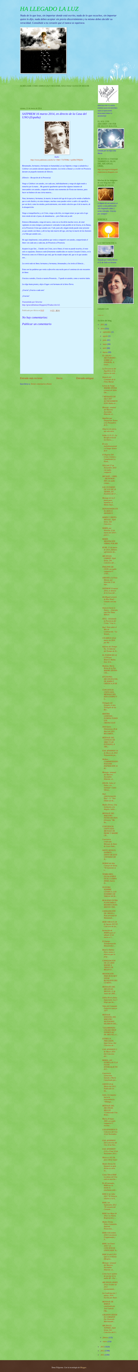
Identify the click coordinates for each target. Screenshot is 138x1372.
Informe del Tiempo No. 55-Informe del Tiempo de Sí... (110, 649)
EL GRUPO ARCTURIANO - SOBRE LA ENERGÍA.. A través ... (109, 360)
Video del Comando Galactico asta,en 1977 (109, 1008)
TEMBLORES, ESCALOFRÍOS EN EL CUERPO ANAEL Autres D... (109, 878)
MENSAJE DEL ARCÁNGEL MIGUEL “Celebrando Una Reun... (109, 1110)
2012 (103, 1351)
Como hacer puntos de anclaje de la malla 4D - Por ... (109, 1276)
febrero (106, 1338)
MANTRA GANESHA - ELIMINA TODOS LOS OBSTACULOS (110, 718)
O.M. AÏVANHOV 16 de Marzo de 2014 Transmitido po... (110, 753)
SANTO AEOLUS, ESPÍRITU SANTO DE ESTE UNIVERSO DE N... (109, 854)
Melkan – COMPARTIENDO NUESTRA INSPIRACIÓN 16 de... (110, 763)
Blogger (83, 1367)
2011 (103, 1355)
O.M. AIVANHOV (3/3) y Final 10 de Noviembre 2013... (110, 1151)
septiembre (107, 332)
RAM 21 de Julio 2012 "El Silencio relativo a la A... (109, 1196)
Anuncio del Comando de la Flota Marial (108, 379)
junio (105, 340)
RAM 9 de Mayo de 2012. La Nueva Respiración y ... (109, 1215)
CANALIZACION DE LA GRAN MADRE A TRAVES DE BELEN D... (108, 965)
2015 (103, 325)
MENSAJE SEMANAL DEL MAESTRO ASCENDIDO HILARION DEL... (110, 1019)
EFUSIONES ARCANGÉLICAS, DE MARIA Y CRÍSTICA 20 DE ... (110, 681)
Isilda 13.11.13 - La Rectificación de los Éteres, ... (109, 437)
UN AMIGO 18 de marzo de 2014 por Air (109, 640)
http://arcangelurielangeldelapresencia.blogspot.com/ (108, 172)
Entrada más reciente (31, 378)
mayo (105, 344)
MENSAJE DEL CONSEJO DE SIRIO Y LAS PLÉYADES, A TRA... (108, 742)
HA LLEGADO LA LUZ (49, 8)
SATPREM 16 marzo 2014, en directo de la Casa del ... (110, 590)
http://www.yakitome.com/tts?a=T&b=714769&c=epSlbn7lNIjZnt (57, 160)
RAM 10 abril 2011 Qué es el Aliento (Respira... (109, 1256)
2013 (103, 1347)
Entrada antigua (85, 378)
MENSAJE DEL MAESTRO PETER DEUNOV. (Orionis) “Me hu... (110, 817)
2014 (103, 329)
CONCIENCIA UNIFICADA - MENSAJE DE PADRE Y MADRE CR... (110, 830)
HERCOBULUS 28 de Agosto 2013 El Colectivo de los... (110, 924)
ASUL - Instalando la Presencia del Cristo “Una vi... (109, 621)
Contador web (100, 315)
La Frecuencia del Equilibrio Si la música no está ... (109, 371)
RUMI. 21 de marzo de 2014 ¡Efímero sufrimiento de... (109, 549)
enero (105, 1342)
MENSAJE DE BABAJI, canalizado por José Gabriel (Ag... (108, 1306)
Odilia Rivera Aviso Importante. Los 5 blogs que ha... (109, 1000)
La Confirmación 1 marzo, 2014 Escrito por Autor (109, 1295)
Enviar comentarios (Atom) (41, 384)
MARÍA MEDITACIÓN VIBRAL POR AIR (109, 541)
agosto (105, 336)
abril (105, 348)
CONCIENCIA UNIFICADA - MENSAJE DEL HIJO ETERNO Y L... (109, 694)
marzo (105, 352)
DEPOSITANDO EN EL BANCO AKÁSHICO (110, 511)
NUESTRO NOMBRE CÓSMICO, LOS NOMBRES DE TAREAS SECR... (109, 891)
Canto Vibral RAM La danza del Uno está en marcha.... (109, 1177)
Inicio (59, 378)
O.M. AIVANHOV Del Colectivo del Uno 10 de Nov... (109, 1142)
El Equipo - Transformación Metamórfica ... (109, 943)
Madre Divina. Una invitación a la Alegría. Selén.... (109, 807)
